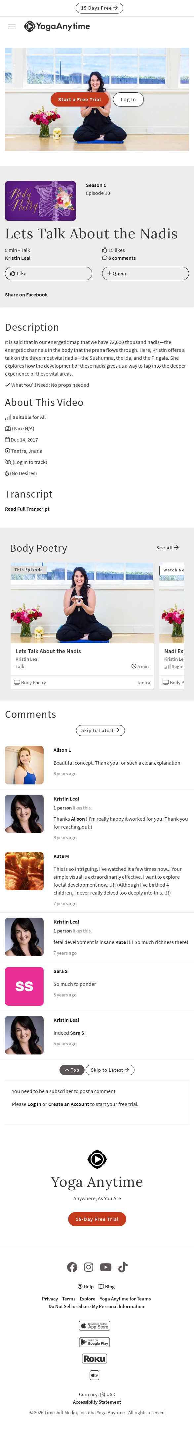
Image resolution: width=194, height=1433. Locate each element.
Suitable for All (29, 417)
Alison (78, 818)
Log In (34, 1104)
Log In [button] (128, 99)
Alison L (62, 750)
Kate (120, 942)
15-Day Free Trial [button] (97, 1219)
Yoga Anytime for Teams (125, 1299)
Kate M (61, 856)
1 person (63, 808)
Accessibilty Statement (97, 1402)
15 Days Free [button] (99, 8)
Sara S (61, 971)
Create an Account (68, 1104)
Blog (106, 1286)
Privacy (50, 1299)
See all (167, 547)
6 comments (122, 258)
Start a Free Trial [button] (79, 99)
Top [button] (72, 1070)
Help (86, 1286)
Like (18, 273)
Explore (88, 1299)
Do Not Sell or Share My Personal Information (96, 1306)
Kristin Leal (17, 258)
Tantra (18, 450)
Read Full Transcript (27, 508)
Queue (117, 273)
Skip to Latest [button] (100, 730)
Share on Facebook (26, 294)
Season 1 (96, 185)
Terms (68, 1299)
